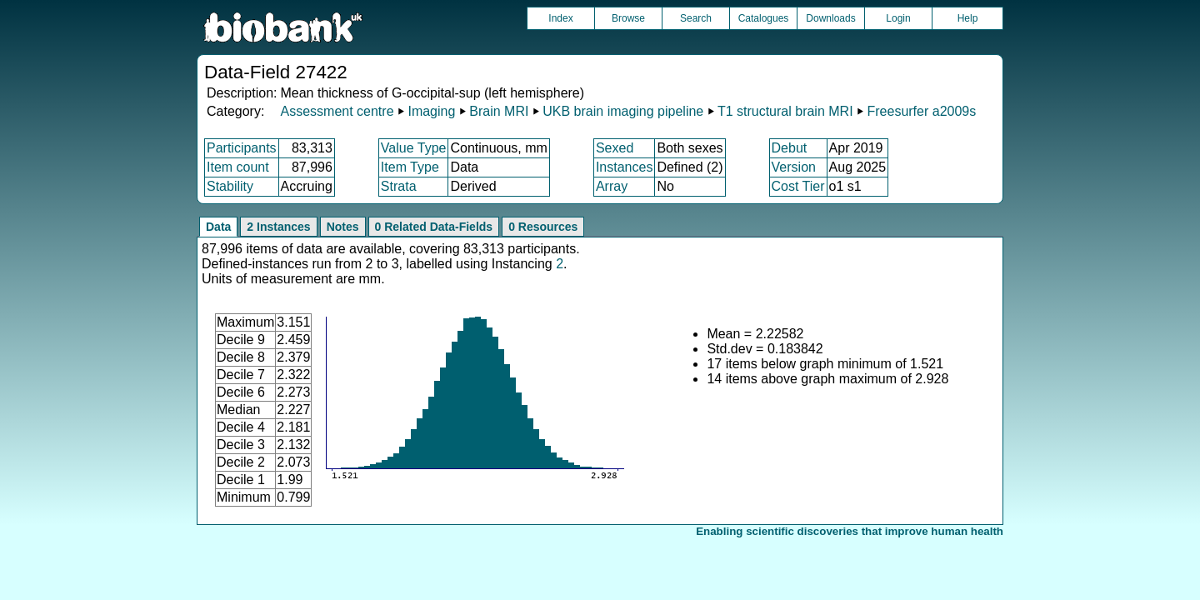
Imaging (431, 111)
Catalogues (763, 18)
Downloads (830, 18)
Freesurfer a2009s (921, 111)
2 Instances (278, 226)
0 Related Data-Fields (434, 226)
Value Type (414, 148)
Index (560, 18)
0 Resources (543, 226)
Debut (790, 148)
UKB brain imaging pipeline (622, 111)
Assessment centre (336, 111)
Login (898, 18)
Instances (624, 167)
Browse (628, 18)
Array (612, 186)
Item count (238, 167)
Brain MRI (498, 111)
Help (968, 18)
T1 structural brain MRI (785, 111)
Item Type (410, 167)
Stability (230, 186)
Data (218, 226)
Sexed (614, 148)
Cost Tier (798, 186)
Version (794, 167)
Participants (242, 148)
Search (696, 18)
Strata (399, 186)
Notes (343, 226)
